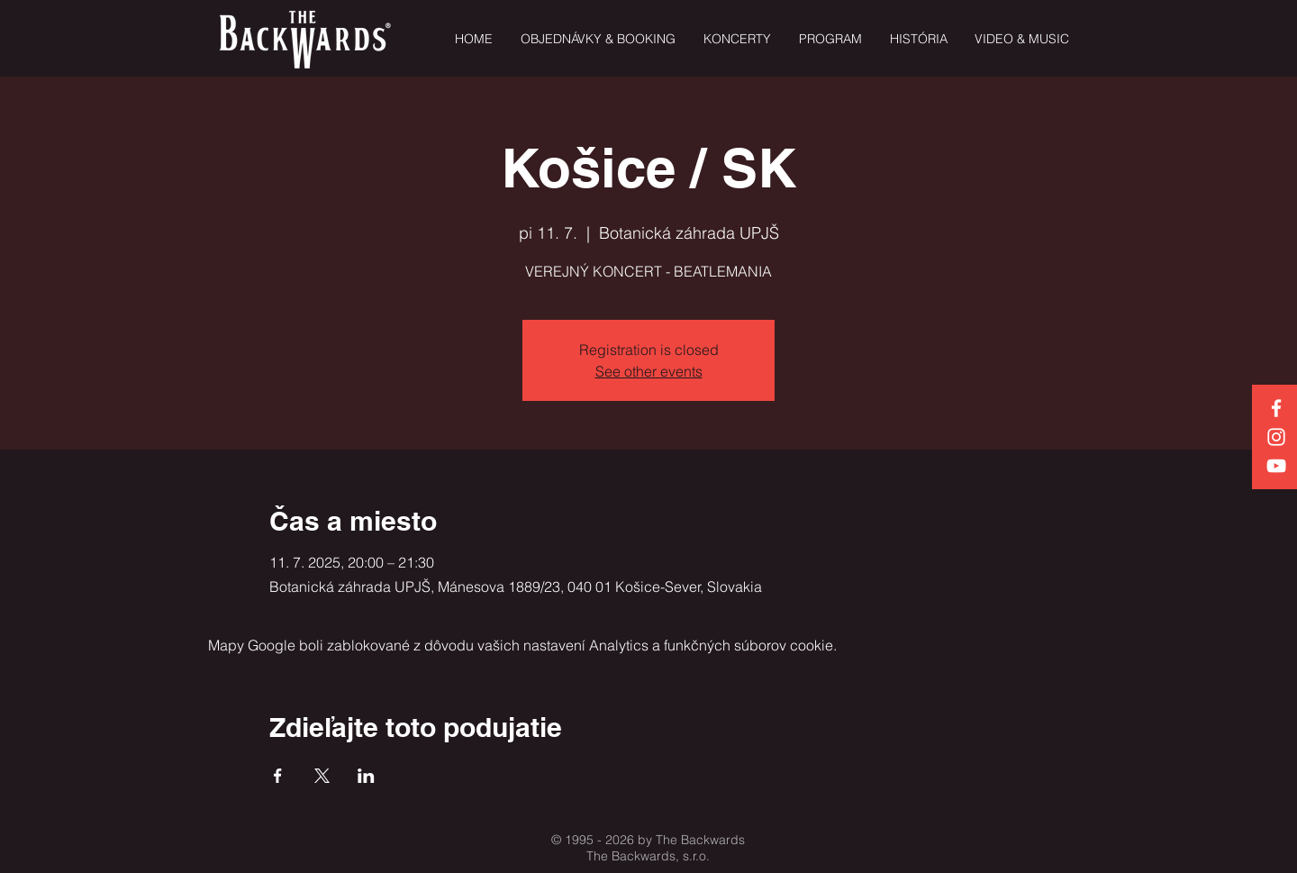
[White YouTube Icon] (1276, 465)
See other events (649, 371)
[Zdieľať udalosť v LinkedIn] (366, 775)
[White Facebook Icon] (1276, 408)
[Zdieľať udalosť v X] (322, 775)
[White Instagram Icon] (1276, 437)
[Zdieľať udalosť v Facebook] (277, 775)
